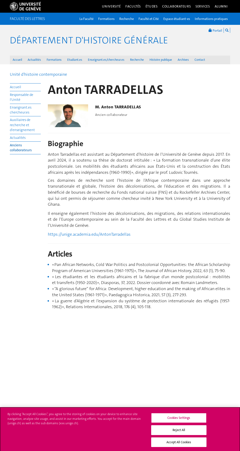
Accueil (17, 60)
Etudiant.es (74, 60)
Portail (215, 30)
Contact (200, 60)
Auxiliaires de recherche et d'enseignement (22, 124)
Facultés (133, 6)
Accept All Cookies (178, 444)
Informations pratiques (211, 19)
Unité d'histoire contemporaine (38, 74)
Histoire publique (161, 60)
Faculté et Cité (149, 19)
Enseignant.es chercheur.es (20, 110)
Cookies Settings (178, 420)
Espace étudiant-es (176, 19)
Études (152, 6)
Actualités (34, 60)
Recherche (126, 19)
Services (202, 6)
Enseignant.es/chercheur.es (106, 60)
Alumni (221, 6)
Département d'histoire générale (89, 40)
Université (111, 6)
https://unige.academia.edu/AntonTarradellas (89, 234)
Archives (183, 60)
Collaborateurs (176, 6)
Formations (106, 19)
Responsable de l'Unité (21, 97)
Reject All (178, 432)
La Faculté (86, 19)
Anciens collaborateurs (21, 147)
